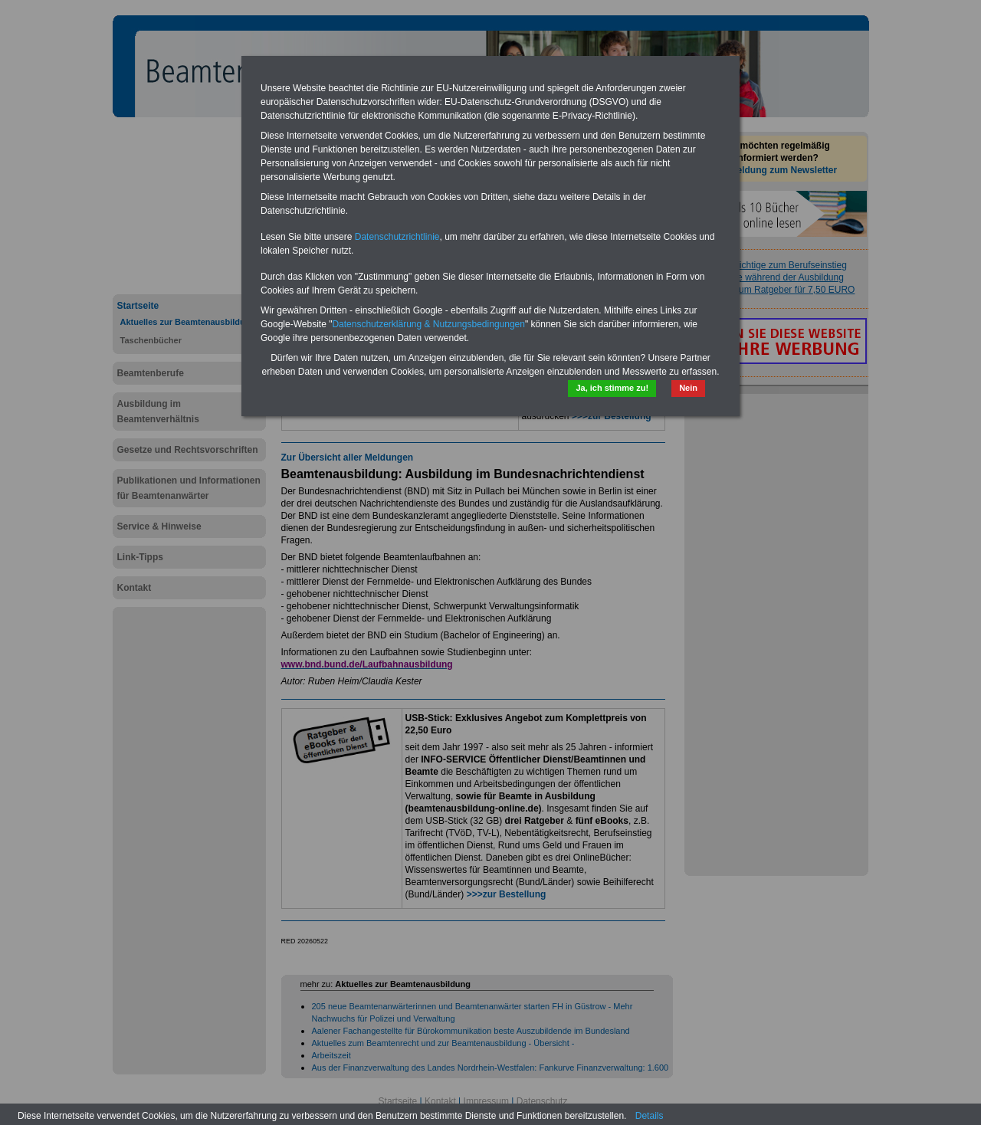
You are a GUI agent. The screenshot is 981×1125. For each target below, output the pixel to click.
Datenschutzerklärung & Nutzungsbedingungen (428, 324)
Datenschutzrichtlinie (397, 236)
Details (649, 1115)
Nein (688, 387)
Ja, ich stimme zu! (612, 387)
